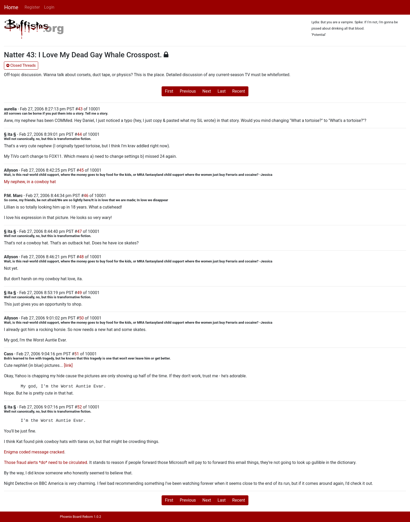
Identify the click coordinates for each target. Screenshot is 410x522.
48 (81, 256)
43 (80, 108)
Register (32, 7)
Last (222, 91)
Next (206, 91)
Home (11, 7)
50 (81, 318)
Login (49, 7)
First (169, 91)
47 (79, 231)
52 (79, 407)
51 (76, 353)
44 (79, 134)
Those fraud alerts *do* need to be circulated (45, 462)
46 (86, 195)
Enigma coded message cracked (34, 452)
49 (79, 292)
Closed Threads (21, 65)
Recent (238, 91)
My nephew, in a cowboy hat (30, 181)
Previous (188, 91)
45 (81, 170)
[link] (68, 365)
